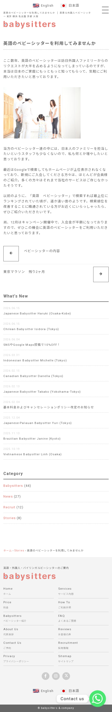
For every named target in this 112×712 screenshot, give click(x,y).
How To (83, 605)
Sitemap (83, 659)
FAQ (83, 619)
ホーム (7, 550)
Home (28, 592)
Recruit (9, 507)
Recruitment (83, 646)
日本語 (73, 5)
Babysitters (13, 486)
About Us (28, 632)
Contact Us (28, 646)
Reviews (83, 632)
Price (28, 605)
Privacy (28, 659)
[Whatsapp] (98, 699)
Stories (9, 518)
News (8, 496)
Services (83, 592)
